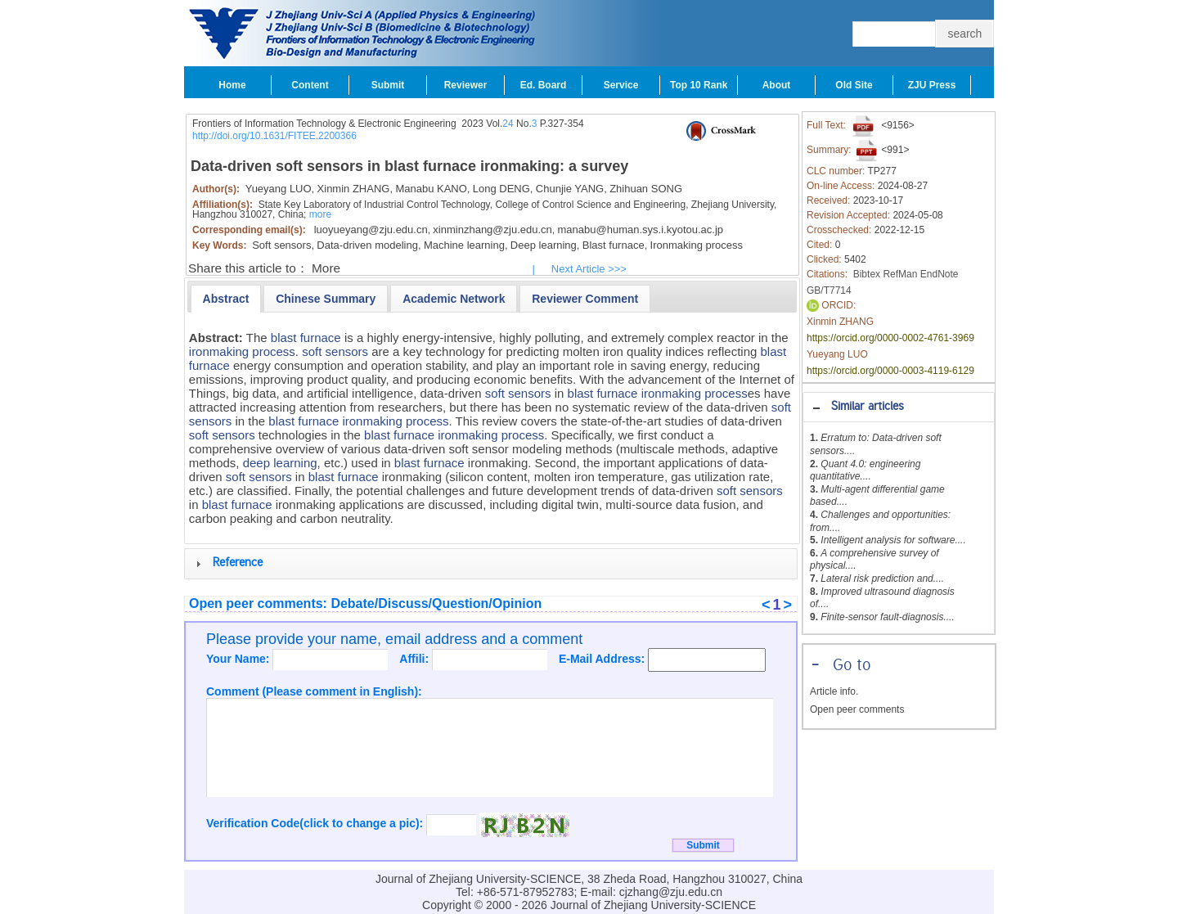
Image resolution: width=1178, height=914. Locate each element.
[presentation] (226, 299)
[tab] (899, 407)
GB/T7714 (829, 290)
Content (309, 85)
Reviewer (466, 85)
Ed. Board (543, 85)
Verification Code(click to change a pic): (316, 823)
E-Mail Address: (603, 658)
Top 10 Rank (698, 85)
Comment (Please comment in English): (314, 691)
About (776, 85)
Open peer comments (857, 709)
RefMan (900, 274)
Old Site (853, 85)
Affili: (415, 658)
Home (231, 85)
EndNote (939, 274)
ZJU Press (932, 85)
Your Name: (239, 658)
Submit (388, 85)
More (326, 268)
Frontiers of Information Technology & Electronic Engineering (324, 123)
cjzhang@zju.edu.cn (670, 891)
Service (621, 85)
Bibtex (866, 274)
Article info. (834, 691)
